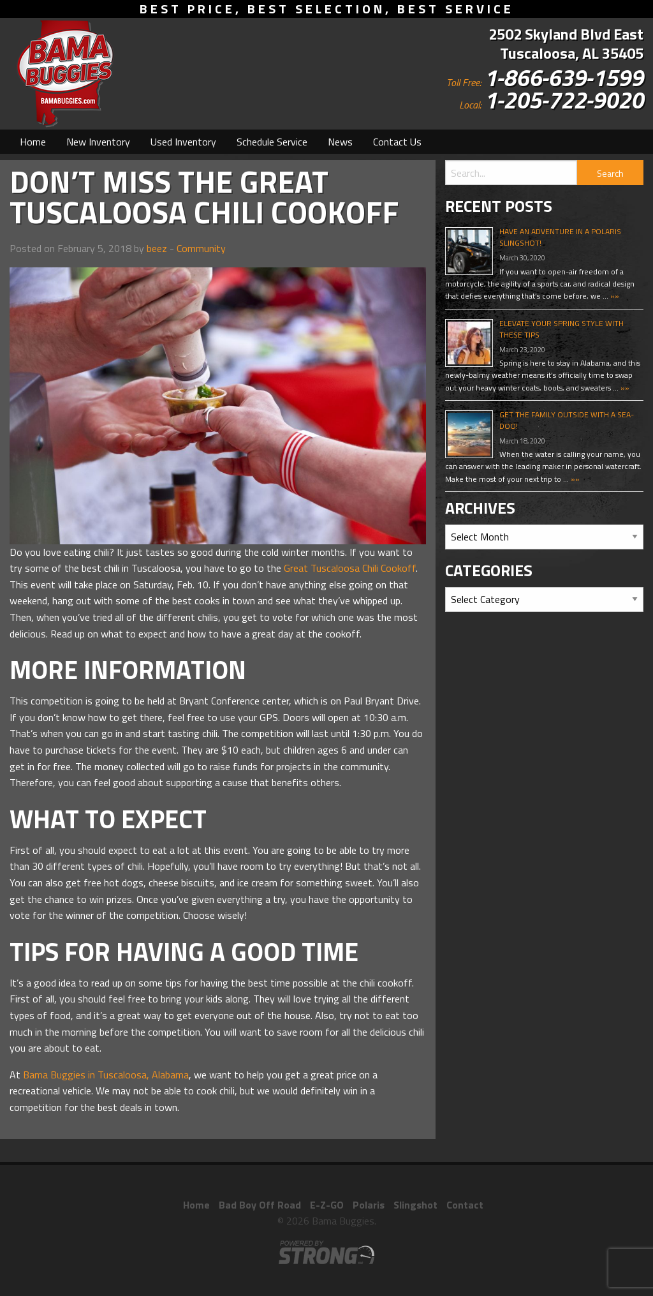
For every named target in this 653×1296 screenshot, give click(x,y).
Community (201, 248)
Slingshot (415, 1204)
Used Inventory (183, 141)
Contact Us (397, 141)
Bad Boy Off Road (260, 1204)
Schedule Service (272, 141)
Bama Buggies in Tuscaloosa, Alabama (106, 1074)
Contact (464, 1204)
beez (157, 248)
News (340, 141)
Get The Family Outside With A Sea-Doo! (566, 420)
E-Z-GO (327, 1204)
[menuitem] (33, 142)
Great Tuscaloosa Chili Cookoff (350, 568)
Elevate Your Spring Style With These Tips (561, 329)
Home (33, 141)
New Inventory (98, 141)
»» (613, 296)
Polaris (369, 1204)
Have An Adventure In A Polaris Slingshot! (560, 237)
